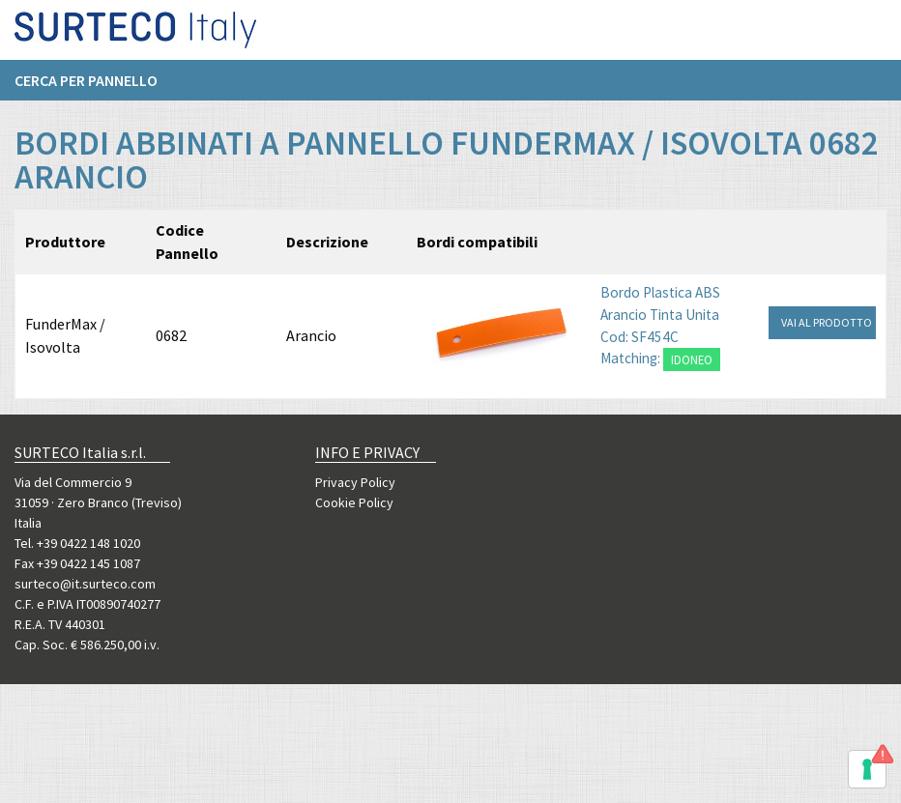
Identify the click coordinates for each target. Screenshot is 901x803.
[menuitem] (96, 87)
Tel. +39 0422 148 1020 (77, 543)
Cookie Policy (354, 502)
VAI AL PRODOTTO (826, 322)
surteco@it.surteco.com (85, 583)
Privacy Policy (355, 482)
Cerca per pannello (86, 88)
